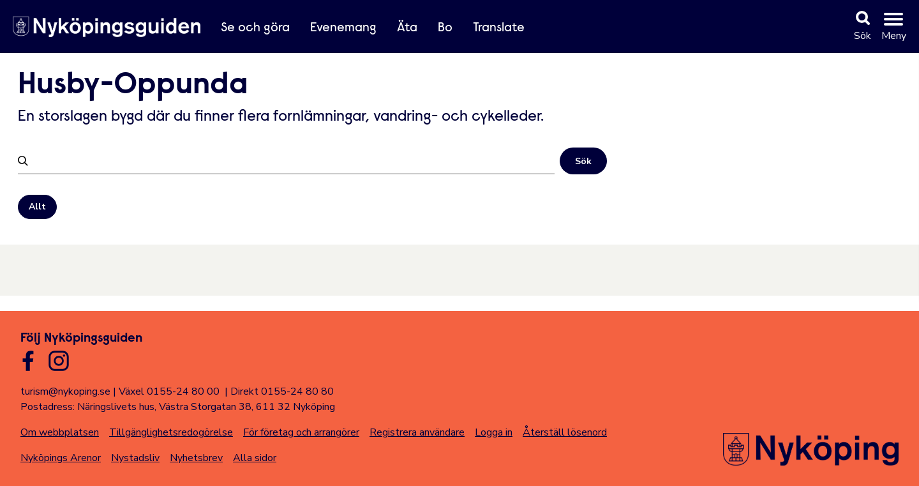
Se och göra (255, 28)
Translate (499, 28)
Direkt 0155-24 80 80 (282, 391)
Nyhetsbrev (196, 458)
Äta (407, 28)
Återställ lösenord (565, 432)
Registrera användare (417, 432)
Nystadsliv (135, 458)
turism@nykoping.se (65, 391)
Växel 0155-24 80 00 (169, 391)
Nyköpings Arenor (60, 458)
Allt (37, 207)
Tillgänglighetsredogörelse (171, 432)
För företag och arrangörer (301, 432)
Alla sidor (254, 458)
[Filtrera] (293, 160)
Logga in (493, 432)
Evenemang (343, 28)
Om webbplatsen (59, 432)
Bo (445, 28)
